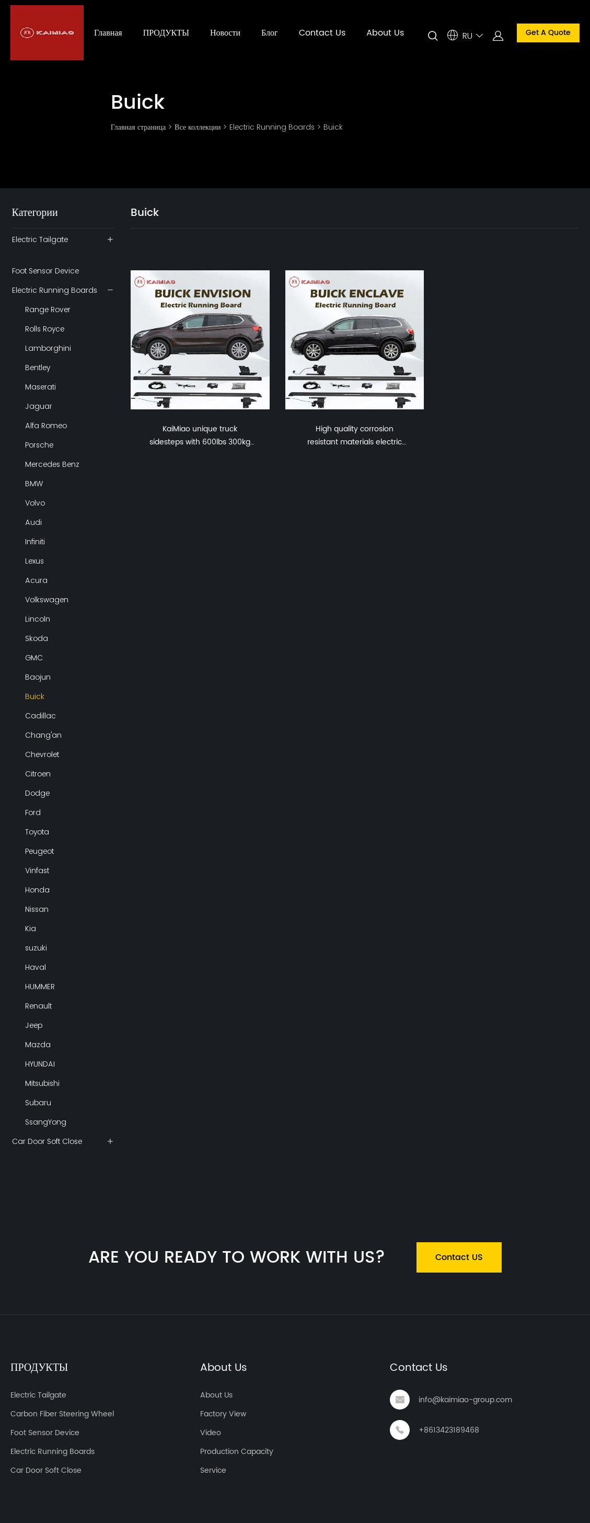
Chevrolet (42, 754)
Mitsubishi (42, 1083)
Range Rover (48, 309)
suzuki (36, 948)
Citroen (38, 774)
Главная (108, 33)
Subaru (38, 1102)
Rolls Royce (44, 329)
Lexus (34, 561)
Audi (33, 522)
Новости (225, 33)
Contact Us (322, 33)
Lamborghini (48, 348)
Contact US (459, 1257)
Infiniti (35, 541)
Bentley (37, 367)
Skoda (36, 638)
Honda (37, 890)
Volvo (35, 503)
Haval (35, 967)
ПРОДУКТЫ (166, 33)
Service (213, 1470)
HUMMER (40, 986)
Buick (333, 127)
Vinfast (37, 870)
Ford (33, 812)
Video (210, 1433)
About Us (385, 33)
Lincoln (37, 619)
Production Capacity (236, 1452)
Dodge (37, 793)
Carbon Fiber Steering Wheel (62, 1414)
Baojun (38, 677)
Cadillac (40, 716)
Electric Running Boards (272, 127)
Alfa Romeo (46, 425)
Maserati (40, 387)
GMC (34, 657)
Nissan (37, 909)
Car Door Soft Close (47, 1141)
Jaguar (38, 406)
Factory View (223, 1414)
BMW (34, 483)
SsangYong (45, 1122)
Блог (269, 33)
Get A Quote (548, 33)
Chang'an (43, 735)
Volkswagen (46, 599)
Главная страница (138, 127)
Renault (38, 1006)
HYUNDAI (40, 1064)
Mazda (38, 1044)
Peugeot (39, 851)
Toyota (37, 832)
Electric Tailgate (40, 239)
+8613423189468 (449, 1430)
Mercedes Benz (52, 464)
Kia (30, 928)
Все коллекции (198, 127)
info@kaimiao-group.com (465, 1399)
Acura (36, 580)
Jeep (33, 1025)
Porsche (39, 445)
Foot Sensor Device (45, 271)
